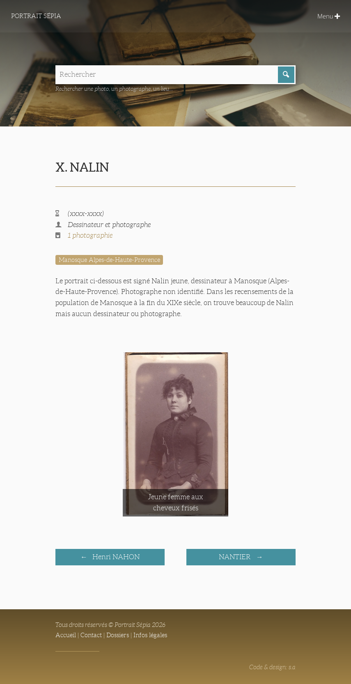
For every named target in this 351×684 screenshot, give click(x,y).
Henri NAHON (115, 557)
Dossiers (117, 635)
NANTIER (235, 557)
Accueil (65, 635)
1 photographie (90, 235)
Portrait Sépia (36, 16)
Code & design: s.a (272, 667)
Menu (328, 16)
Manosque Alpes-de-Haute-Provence (109, 260)
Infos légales (150, 635)
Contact (91, 635)
